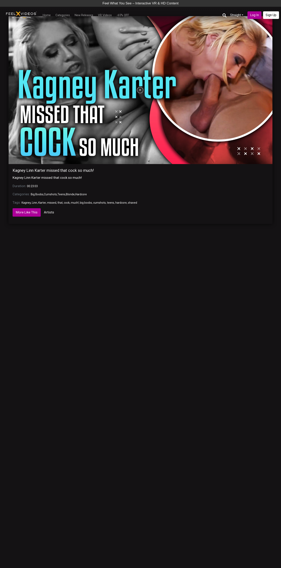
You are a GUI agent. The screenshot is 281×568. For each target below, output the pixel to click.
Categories (62, 15)
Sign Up (271, 15)
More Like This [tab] (27, 212)
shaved (132, 202)
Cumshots (50, 194)
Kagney (26, 202)
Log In (254, 15)
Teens (61, 194)
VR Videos (105, 15)
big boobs (86, 202)
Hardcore (81, 194)
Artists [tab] (49, 212)
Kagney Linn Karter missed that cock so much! (53, 170)
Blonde (70, 194)
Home (47, 15)
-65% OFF (123, 15)
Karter (42, 202)
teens (110, 202)
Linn (34, 202)
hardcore (121, 202)
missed (51, 202)
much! (75, 202)
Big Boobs (37, 194)
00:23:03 (32, 186)
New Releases (84, 15)
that (60, 202)
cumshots (99, 202)
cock (67, 202)
